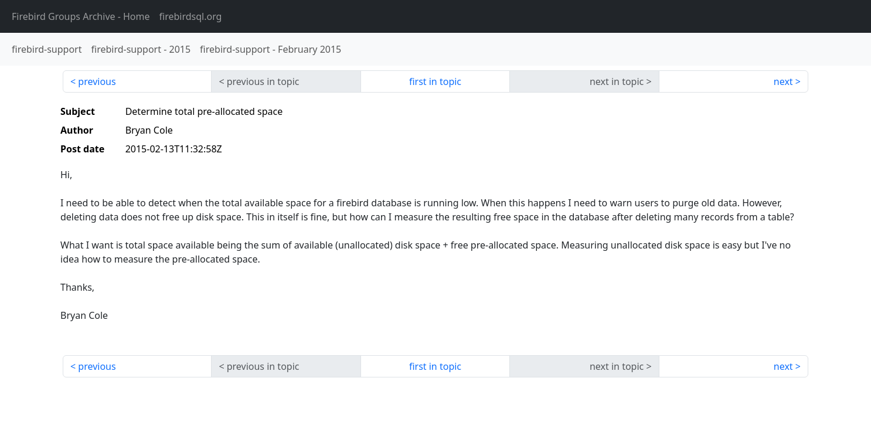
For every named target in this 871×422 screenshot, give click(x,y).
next (783, 81)
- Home (81, 16)
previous (96, 81)
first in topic (435, 81)
